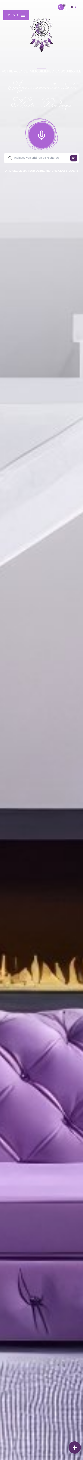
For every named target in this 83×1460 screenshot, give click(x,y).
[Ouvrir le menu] (16, 15)
